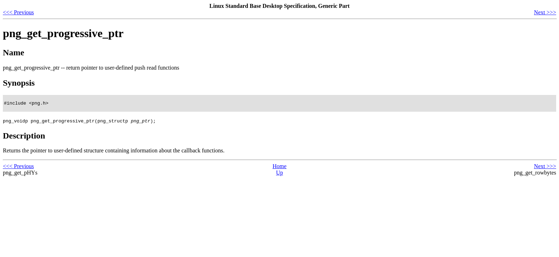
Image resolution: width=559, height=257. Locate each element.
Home (279, 167)
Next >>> (545, 12)
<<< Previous (18, 12)
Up (279, 174)
